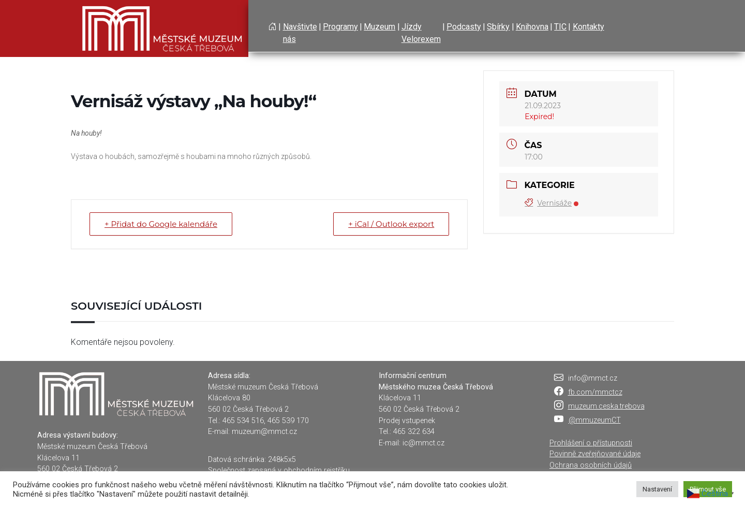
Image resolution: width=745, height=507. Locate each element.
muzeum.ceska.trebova (606, 406)
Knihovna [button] (532, 27)
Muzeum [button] (379, 27)
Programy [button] (340, 27)
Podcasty (463, 27)
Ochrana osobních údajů (590, 465)
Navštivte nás (300, 33)
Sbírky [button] (498, 27)
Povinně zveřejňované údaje (594, 454)
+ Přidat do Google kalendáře (161, 224)
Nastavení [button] (657, 489)
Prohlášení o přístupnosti (590, 443)
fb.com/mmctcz (595, 392)
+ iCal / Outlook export (391, 224)
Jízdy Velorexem (421, 33)
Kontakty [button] (588, 27)
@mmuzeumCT (595, 420)
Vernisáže (551, 203)
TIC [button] (560, 27)
